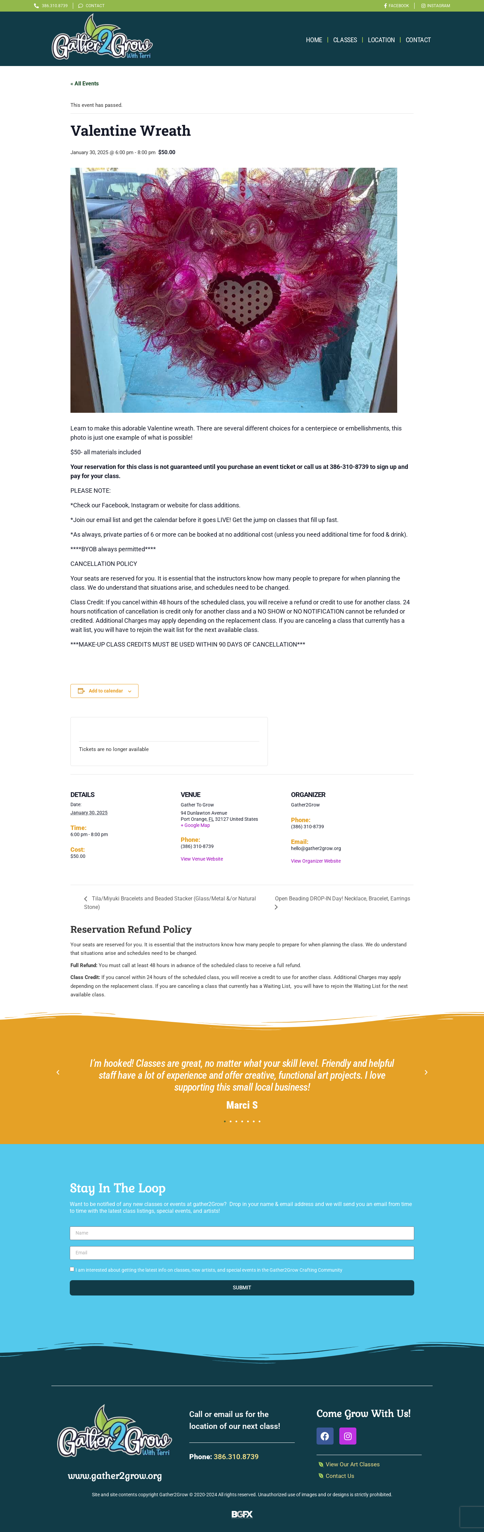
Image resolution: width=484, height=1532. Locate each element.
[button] (58, 1073)
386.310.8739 (236, 1457)
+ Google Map (195, 825)
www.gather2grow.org (115, 1476)
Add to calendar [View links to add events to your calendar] (106, 691)
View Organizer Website (316, 861)
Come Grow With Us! (363, 1413)
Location (381, 40)
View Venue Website (202, 859)
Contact (418, 40)
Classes (345, 40)
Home (314, 40)
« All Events (84, 83)
